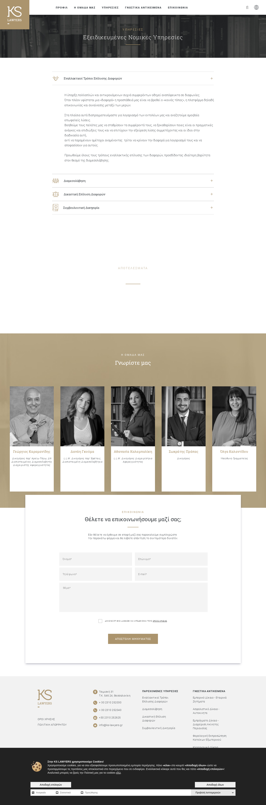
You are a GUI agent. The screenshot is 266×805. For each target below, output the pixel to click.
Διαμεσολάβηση (152, 709)
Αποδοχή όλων (215, 784)
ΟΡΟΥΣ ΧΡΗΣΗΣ (160, 621)
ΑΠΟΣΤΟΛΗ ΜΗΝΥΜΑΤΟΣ (133, 639)
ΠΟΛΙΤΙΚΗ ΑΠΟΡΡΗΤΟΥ (52, 724)
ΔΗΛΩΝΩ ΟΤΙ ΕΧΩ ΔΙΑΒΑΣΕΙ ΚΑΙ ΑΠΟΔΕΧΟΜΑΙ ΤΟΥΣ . (133, 621)
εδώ (118, 772)
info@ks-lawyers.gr (111, 725)
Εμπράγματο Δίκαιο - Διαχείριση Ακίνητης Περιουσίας (206, 724)
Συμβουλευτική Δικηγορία (158, 728)
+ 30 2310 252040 (110, 710)
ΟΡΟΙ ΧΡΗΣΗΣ (46, 719)
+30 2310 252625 (110, 717)
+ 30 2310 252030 (110, 702)
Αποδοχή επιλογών (51, 784)
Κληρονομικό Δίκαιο (205, 747)
